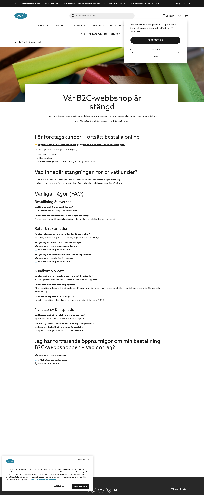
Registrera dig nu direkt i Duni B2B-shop (58, 144)
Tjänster (97, 26)
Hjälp (177, 3)
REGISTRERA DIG (155, 40)
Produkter (42, 26)
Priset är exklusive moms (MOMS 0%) (102, 34)
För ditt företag (119, 26)
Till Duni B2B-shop (75, 330)
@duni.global (76, 327)
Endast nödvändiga (84, 459)
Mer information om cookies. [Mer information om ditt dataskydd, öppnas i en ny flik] (43, 480)
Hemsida (17, 42)
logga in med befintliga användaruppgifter (104, 144)
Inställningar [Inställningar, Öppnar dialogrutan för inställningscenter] (59, 486)
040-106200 (53, 363)
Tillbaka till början (180, 489)
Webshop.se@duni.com (58, 249)
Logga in (155, 49)
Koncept (60, 26)
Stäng (155, 57)
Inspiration (79, 26)
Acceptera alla (80, 486)
